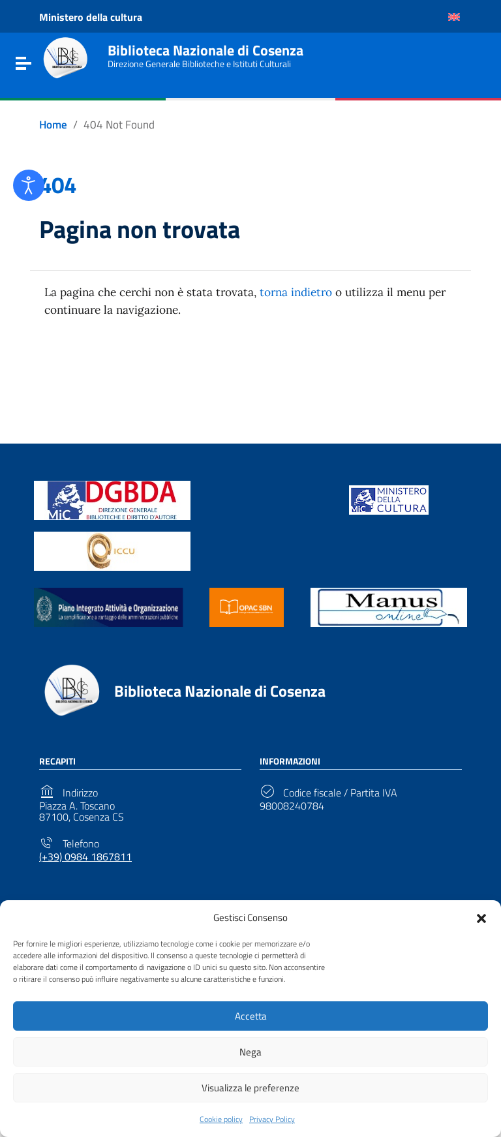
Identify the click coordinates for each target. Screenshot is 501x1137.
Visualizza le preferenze (250, 1087)
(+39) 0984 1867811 (85, 863)
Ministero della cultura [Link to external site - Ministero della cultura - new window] (90, 17)
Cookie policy (221, 1119)
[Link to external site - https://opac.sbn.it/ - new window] (246, 613)
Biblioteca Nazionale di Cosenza (210, 49)
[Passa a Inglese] (454, 17)
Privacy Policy (272, 1119)
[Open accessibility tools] (28, 185)
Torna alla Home (245, 380)
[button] (481, 917)
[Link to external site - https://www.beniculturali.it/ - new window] (389, 506)
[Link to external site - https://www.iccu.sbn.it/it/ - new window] (112, 557)
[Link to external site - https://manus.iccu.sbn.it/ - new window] (389, 613)
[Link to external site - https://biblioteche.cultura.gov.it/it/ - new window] (112, 506)
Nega (250, 1051)
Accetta (251, 1015)
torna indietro (309, 297)
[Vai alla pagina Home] (54, 125)
